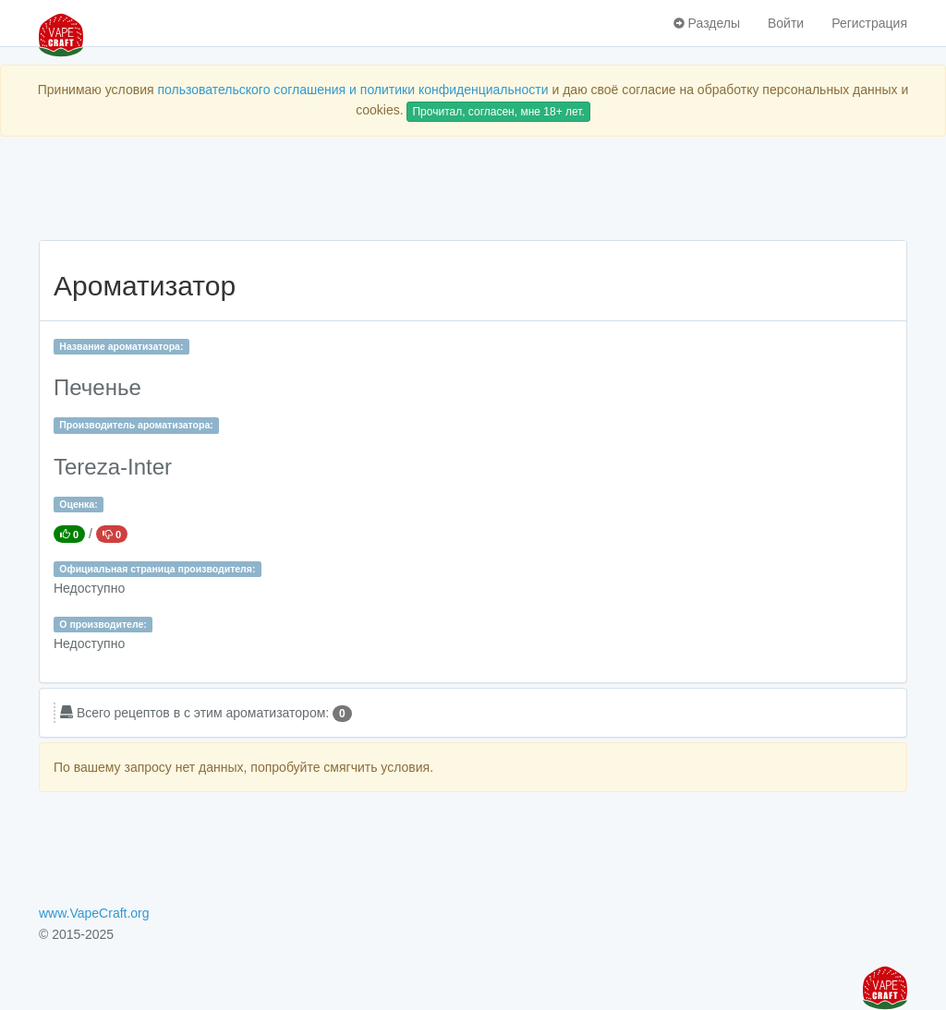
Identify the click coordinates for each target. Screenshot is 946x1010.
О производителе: (103, 624)
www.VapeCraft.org (94, 913)
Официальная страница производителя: (157, 568)
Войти (786, 23)
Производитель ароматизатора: (135, 424)
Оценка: (78, 504)
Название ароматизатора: (121, 346)
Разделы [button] (706, 23)
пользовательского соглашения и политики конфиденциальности (352, 89)
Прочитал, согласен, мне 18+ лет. (498, 111)
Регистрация (869, 23)
